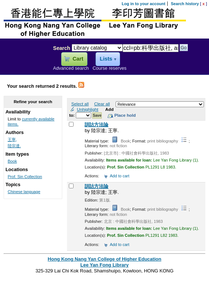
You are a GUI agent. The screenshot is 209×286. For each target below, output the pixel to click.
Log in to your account (143, 3)
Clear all (102, 103)
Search (61, 48)
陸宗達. (14, 146)
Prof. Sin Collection (25, 176)
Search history (185, 3)
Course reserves (110, 68)
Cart (77, 59)
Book (12, 161)
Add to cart (119, 176)
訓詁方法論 (96, 124)
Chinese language (24, 191)
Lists (106, 59)
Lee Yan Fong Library (24, 64)
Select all (80, 103)
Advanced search (71, 68)
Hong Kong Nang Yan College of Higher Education (104, 259)
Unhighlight (87, 109)
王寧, (12, 139)
